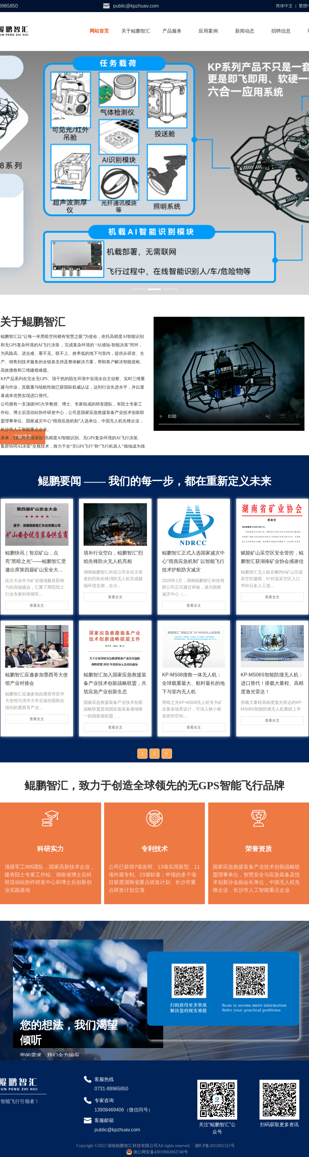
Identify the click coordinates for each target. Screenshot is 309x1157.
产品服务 (172, 30)
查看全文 (37, 605)
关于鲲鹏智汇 (135, 30)
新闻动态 (244, 30)
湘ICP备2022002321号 (215, 1145)
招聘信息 (281, 30)
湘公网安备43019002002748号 (157, 1152)
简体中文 (284, 5)
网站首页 (99, 30)
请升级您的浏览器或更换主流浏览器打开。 (229, 374)
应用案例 (208, 30)
